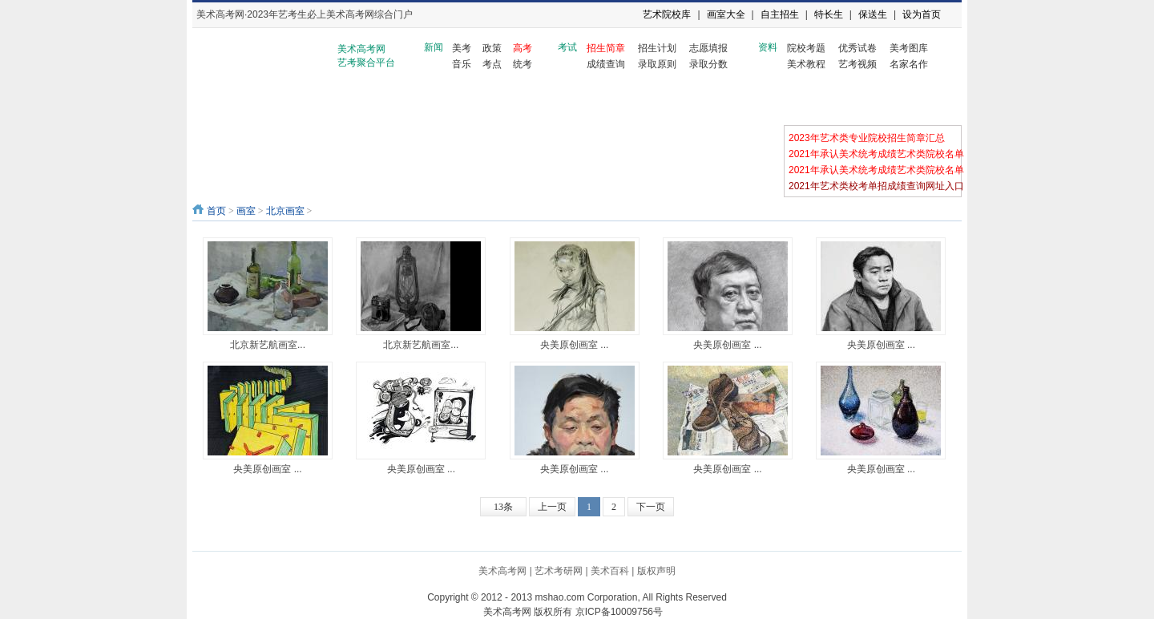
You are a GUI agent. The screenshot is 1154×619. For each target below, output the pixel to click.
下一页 (650, 506)
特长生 (828, 14)
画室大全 (726, 14)
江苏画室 (884, 101)
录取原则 (657, 64)
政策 (492, 48)
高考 (522, 48)
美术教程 (806, 64)
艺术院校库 (667, 14)
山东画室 (417, 101)
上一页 (552, 506)
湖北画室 (618, 101)
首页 (216, 210)
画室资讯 (218, 101)
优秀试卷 (857, 48)
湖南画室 (684, 101)
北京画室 (284, 101)
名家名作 (909, 64)
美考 (461, 48)
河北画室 (485, 101)
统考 (522, 64)
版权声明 (656, 571)
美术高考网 (502, 571)
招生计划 (657, 48)
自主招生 (780, 14)
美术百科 (610, 571)
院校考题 (806, 48)
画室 (246, 210)
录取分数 (708, 64)
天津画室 (551, 101)
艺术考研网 (559, 571)
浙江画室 (351, 101)
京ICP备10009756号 (619, 611)
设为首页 (921, 14)
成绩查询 (606, 64)
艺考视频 (857, 64)
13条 (503, 506)
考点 (492, 64)
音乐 (461, 64)
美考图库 (909, 48)
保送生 (872, 14)
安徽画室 (817, 101)
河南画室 (751, 101)
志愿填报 (708, 48)
